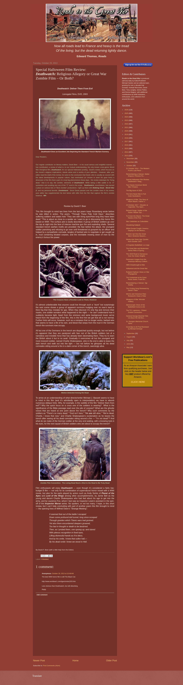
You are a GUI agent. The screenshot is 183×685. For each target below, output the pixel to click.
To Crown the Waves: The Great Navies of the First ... (137, 217)
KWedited (45, 559)
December (130, 158)
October (129, 165)
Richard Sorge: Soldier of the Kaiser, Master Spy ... (136, 211)
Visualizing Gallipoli (133, 225)
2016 (127, 145)
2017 (127, 141)
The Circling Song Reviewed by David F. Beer (137, 289)
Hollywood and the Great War (136, 268)
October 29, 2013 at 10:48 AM (63, 573)
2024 (127, 117)
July (128, 340)
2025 (127, 113)
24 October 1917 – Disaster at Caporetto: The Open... (137, 206)
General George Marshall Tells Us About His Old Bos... (137, 317)
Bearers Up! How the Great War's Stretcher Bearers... (136, 235)
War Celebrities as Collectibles (137, 221)
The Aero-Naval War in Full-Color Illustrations (136, 195)
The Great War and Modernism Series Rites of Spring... (137, 249)
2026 (127, 110)
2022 (127, 124)
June (128, 344)
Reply (44, 589)
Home (75, 660)
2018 (127, 138)
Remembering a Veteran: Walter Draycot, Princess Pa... (137, 175)
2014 (127, 152)
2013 (127, 156)
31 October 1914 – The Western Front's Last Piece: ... (137, 169)
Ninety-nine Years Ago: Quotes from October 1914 (137, 240)
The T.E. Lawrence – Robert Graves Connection (136, 311)
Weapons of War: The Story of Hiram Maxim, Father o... (137, 200)
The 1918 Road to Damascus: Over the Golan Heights (137, 255)
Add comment (41, 595)
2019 (127, 134)
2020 (127, 131)
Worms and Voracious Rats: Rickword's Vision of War (136, 295)
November (130, 162)
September (130, 333)
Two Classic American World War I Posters (136, 186)
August (129, 337)
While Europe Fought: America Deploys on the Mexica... (137, 229)
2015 (127, 148)
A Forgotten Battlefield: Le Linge (137, 245)
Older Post (111, 660)
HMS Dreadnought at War (135, 265)
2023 (127, 120)
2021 (127, 127)
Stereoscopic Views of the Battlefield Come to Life (135, 306)
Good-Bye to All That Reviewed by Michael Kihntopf (137, 328)
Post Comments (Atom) (51, 666)
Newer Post (39, 660)
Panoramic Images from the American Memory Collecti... (137, 260)
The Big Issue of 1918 (134, 190)
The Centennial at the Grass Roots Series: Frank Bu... (136, 278)
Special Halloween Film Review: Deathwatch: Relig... (137, 180)
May (128, 347)
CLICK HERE (138, 382)
